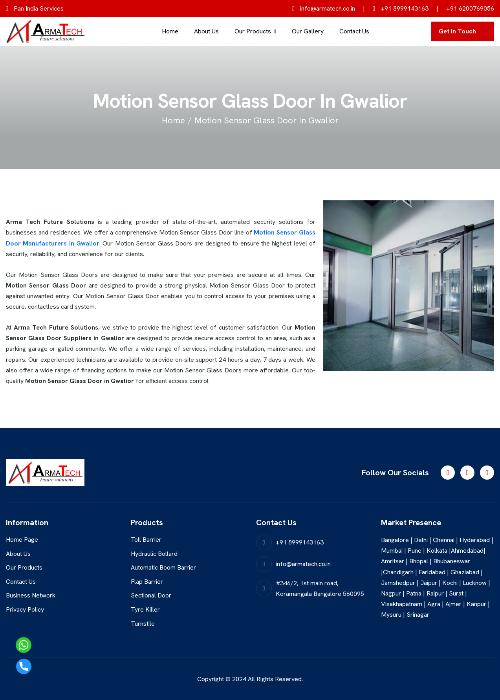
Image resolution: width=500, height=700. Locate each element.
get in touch (457, 31)
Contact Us (354, 31)
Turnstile (143, 623)
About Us (206, 31)
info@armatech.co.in (323, 8)
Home (170, 31)
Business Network (30, 595)
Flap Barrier (147, 581)
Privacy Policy (25, 609)
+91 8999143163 (401, 8)
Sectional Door (151, 595)
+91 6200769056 (470, 8)
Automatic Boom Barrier (163, 567)
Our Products (252, 31)
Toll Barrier (146, 539)
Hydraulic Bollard (154, 554)
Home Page (22, 539)
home (173, 120)
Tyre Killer (145, 609)
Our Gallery (308, 31)
